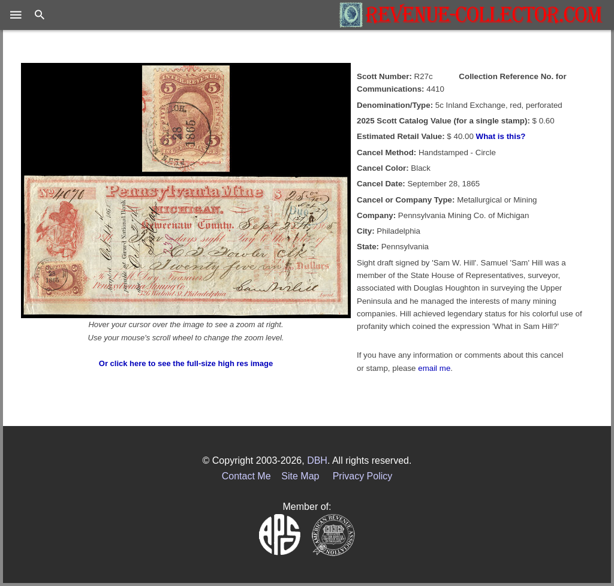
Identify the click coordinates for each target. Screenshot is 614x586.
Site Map (300, 476)
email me (434, 368)
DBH (317, 460)
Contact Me (246, 476)
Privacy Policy (363, 476)
